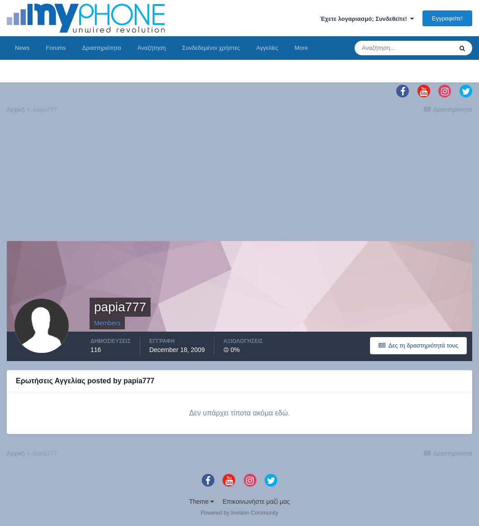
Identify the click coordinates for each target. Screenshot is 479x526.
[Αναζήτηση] (403, 48)
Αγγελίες (267, 47)
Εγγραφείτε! (447, 18)
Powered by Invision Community (239, 513)
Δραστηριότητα (101, 47)
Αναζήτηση (152, 47)
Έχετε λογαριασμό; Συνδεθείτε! (367, 18)
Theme (201, 501)
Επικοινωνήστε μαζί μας (256, 501)
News (22, 47)
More (301, 47)
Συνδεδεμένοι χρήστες (211, 47)
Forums (56, 47)
